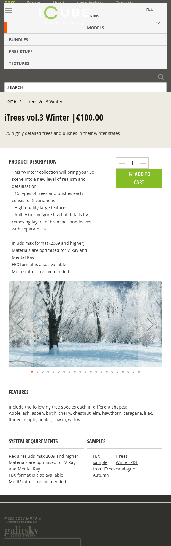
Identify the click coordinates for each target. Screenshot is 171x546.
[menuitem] (85, 27)
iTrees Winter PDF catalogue (127, 462)
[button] (21, 324)
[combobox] (85, 87)
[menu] (85, 36)
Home (10, 101)
